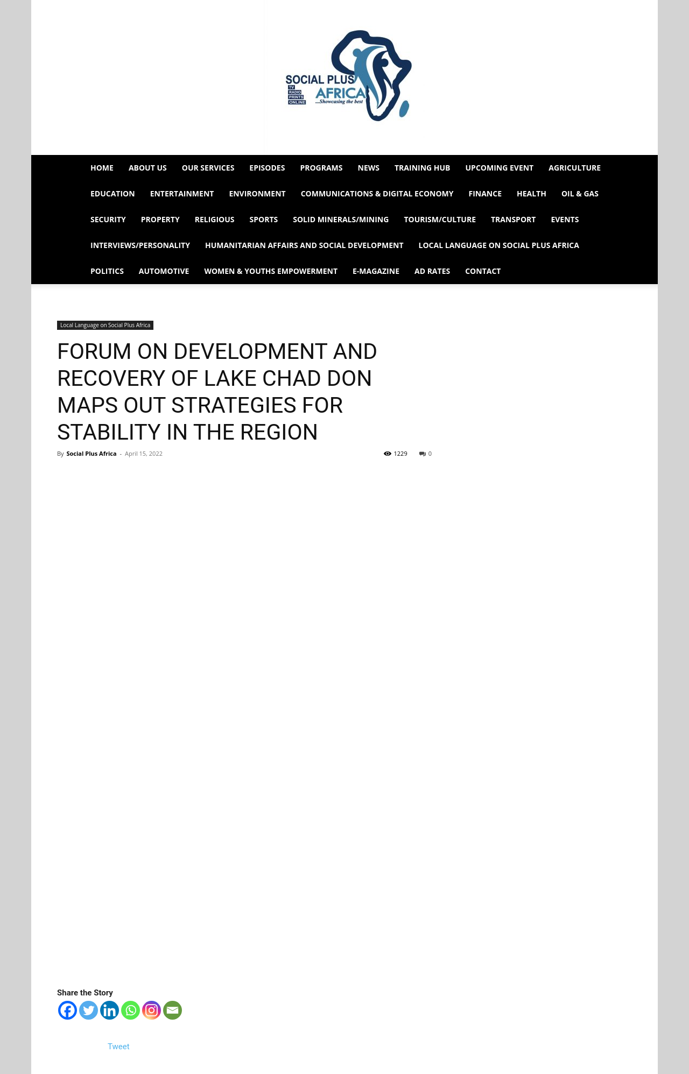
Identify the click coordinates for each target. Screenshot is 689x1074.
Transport (513, 219)
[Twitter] (88, 1010)
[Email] (172, 1010)
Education (112, 193)
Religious (215, 219)
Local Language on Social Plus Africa (499, 245)
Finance (485, 193)
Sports (264, 219)
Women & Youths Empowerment (271, 271)
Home (102, 167)
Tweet (119, 1046)
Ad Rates (432, 271)
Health (531, 193)
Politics (107, 271)
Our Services (208, 167)
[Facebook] (67, 1010)
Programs (321, 167)
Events (565, 219)
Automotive (164, 271)
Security (108, 219)
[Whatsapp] (130, 1010)
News (368, 167)
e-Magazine (376, 271)
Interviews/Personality (140, 245)
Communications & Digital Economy (377, 193)
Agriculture (575, 167)
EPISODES (267, 167)
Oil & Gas (580, 193)
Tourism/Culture (440, 219)
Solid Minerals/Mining (341, 219)
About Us (148, 167)
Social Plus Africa (91, 453)
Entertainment (182, 193)
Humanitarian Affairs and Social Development (304, 245)
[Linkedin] (109, 1010)
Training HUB (423, 167)
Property (160, 219)
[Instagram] (151, 1010)
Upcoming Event (500, 167)
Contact (483, 271)
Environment (257, 193)
